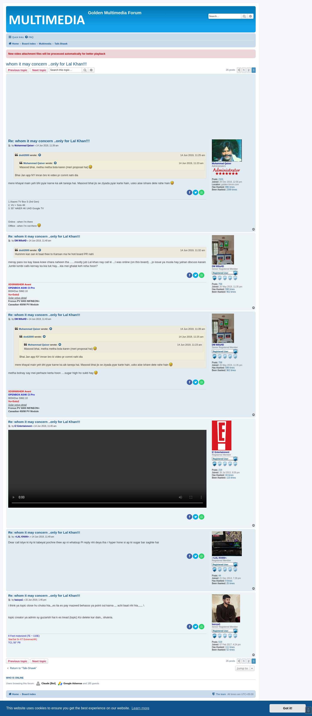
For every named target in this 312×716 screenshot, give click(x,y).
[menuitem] (29, 37)
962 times (231, 292)
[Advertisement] (131, 107)
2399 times (231, 189)
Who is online (15, 677)
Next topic (39, 70)
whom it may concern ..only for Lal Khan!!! (46, 64)
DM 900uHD (218, 266)
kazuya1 (216, 624)
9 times (228, 581)
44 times (229, 475)
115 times (231, 478)
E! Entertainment (220, 452)
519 (220, 642)
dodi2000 (24, 155)
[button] (239, 70)
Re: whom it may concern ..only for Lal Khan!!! (49, 141)
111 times (230, 647)
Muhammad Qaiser (221, 163)
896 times (230, 187)
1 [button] (244, 70)
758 (220, 284)
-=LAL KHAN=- (219, 558)
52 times (230, 650)
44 (220, 575)
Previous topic (17, 70)
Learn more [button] (140, 708)
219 (220, 470)
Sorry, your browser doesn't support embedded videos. (107, 469)
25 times (230, 583)
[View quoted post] (40, 155)
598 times (230, 289)
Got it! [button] (287, 708)
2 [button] (248, 70)
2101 (221, 179)
